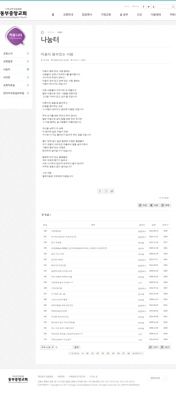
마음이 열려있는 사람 (57, 54)
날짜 (154, 224)
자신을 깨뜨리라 (58, 316)
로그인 (126, 6)
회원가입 (135, 6)
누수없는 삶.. (56, 294)
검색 (76, 347)
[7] (105, 248)
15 (113, 353)
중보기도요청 (57, 265)
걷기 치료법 (56, 242)
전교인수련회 (57, 259)
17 (124, 353)
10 (87, 353)
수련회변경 (56, 231)
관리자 (141, 248)
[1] (75, 236)
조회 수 (165, 224)
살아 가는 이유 (57, 254)
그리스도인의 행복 (59, 299)
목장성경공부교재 (59, 311)
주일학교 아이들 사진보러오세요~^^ (67, 333)
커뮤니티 (50, 32)
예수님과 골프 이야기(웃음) (63, 322)
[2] (64, 265)
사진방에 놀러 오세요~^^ (62, 282)
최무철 (141, 242)
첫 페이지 (74, 353)
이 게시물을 (164, 198)
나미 (140, 282)
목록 (164, 205)
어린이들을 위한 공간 (60, 305)
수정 (142, 205)
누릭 (140, 340)
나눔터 (59, 32)
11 (92, 353)
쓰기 (152, 347)
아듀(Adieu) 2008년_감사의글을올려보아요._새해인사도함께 (77, 248)
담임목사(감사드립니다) (61, 271)
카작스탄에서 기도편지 (61, 339)
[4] (60, 288)
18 (129, 353)
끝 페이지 (138, 353)
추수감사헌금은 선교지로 (62, 236)
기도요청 (55, 288)
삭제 (153, 205)
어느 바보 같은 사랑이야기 (62, 328)
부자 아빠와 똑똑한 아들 (61, 276)
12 (98, 353)
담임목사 (142, 231)
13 (103, 353)
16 (118, 353)
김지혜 (141, 294)
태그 (164, 347)
